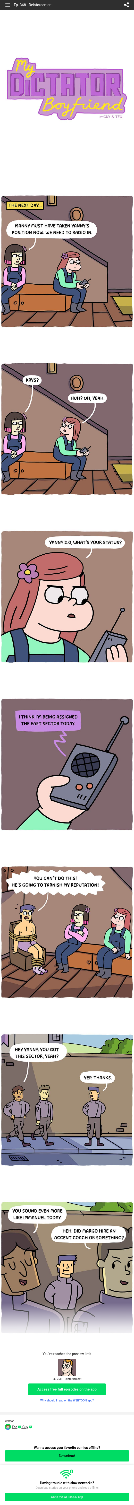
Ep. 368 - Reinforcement (33, 5)
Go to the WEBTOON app (67, 1497)
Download (67, 1456)
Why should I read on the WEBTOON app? (67, 1400)
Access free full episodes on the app (67, 1389)
